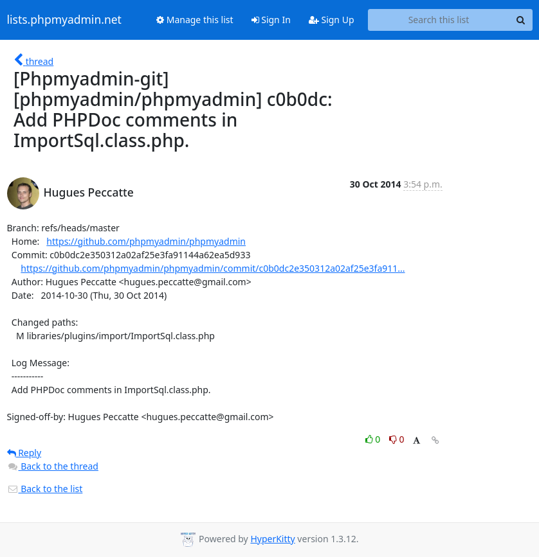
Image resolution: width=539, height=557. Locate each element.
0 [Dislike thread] (397, 439)
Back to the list (45, 488)
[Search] (521, 20)
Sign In (271, 19)
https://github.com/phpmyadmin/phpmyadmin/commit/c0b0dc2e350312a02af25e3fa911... (213, 268)
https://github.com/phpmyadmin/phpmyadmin (146, 241)
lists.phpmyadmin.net (64, 20)
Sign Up (331, 19)
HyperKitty (272, 539)
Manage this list (194, 19)
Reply (24, 452)
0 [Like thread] (374, 439)
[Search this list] (439, 20)
